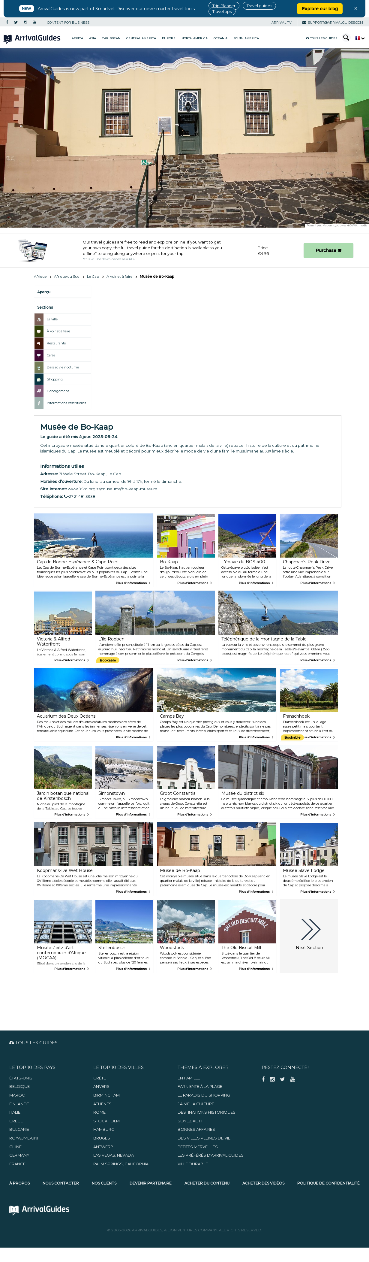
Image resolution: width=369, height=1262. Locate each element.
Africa (77, 38)
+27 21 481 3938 (79, 496)
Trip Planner (224, 5)
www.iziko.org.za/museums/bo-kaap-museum (112, 488)
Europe (169, 38)
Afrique (40, 276)
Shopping (55, 379)
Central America (141, 38)
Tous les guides (321, 38)
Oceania (220, 38)
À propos (19, 1183)
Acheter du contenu (207, 1183)
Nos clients (104, 1183)
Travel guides (259, 5)
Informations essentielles (66, 403)
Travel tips (222, 11)
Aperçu (43, 292)
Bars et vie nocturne (63, 367)
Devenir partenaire (151, 1183)
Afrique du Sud (67, 276)
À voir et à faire (119, 276)
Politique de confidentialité (328, 1183)
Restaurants (56, 343)
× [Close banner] (356, 8)
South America (246, 38)
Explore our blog (320, 8)
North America (195, 38)
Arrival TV (282, 22)
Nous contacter (61, 1183)
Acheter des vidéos (263, 1183)
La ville (52, 319)
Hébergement (58, 391)
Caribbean (111, 38)
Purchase (328, 250)
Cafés (51, 355)
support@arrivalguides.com (332, 22)
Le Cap (93, 276)
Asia (92, 38)
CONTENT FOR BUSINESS (68, 22)
